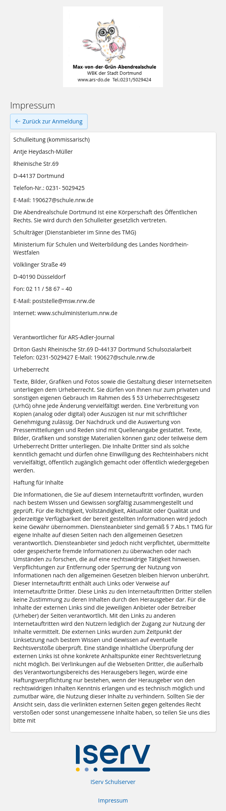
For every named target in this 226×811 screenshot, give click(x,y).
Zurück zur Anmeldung (48, 121)
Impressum (113, 800)
